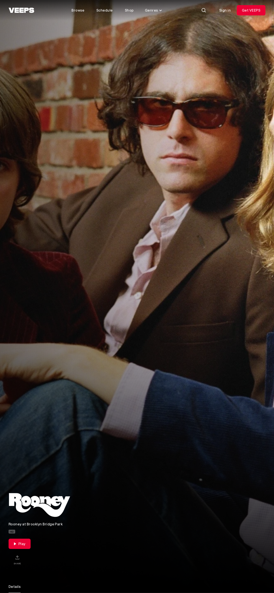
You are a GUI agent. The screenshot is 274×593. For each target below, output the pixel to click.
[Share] (17, 560)
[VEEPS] (21, 10)
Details (15, 586)
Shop (129, 10)
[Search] (204, 10)
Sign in (225, 10)
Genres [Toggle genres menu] (153, 10)
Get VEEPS (251, 10)
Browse (77, 10)
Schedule (104, 10)
